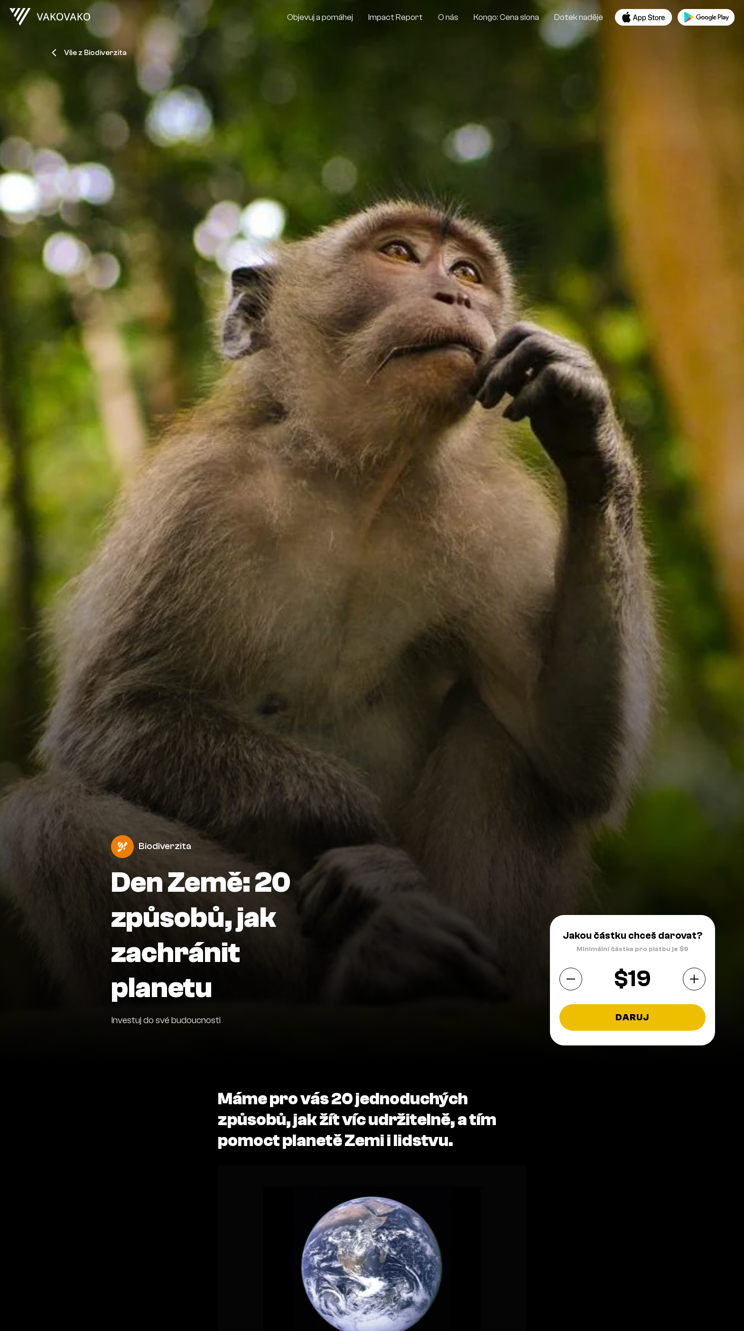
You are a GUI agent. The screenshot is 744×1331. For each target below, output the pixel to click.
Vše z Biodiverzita (89, 52)
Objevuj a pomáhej (320, 17)
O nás (448, 17)
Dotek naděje (578, 17)
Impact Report (395, 17)
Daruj (632, 1017)
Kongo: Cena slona (506, 17)
